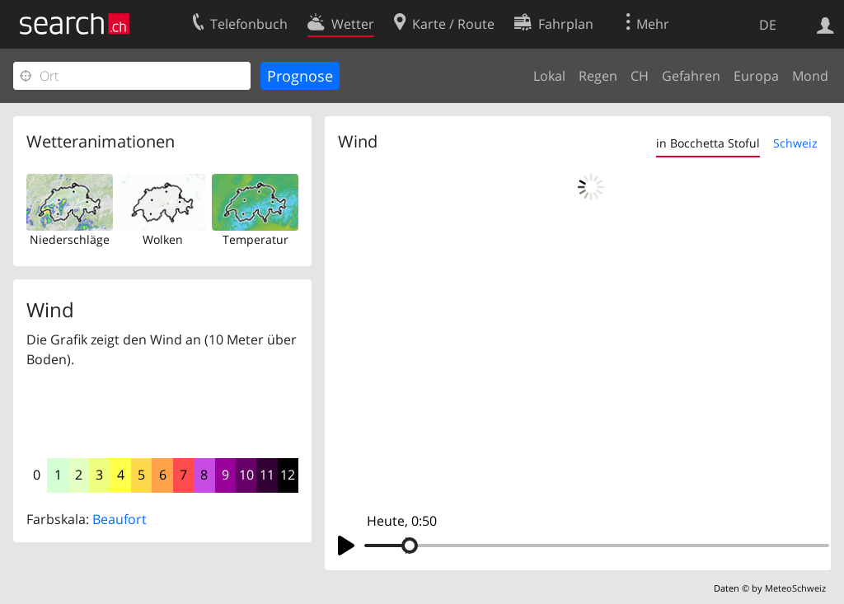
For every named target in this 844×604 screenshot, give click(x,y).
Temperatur (255, 239)
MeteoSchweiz (795, 588)
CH (640, 76)
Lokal (549, 76)
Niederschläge (70, 239)
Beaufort (119, 519)
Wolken (163, 239)
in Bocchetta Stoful (708, 143)
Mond (810, 76)
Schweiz (795, 143)
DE (767, 25)
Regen (598, 76)
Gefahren (691, 76)
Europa (756, 76)
